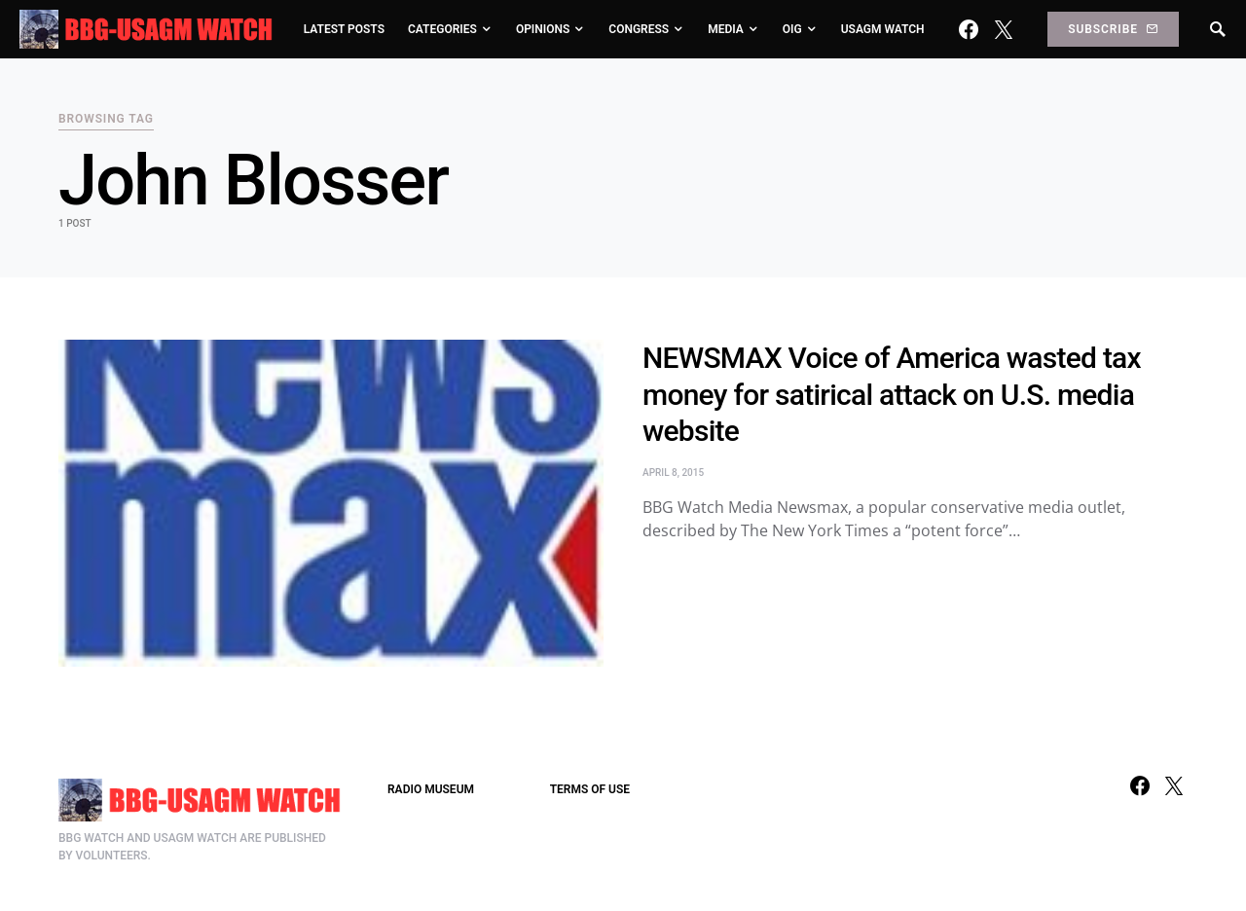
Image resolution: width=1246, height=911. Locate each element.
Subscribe (1112, 29)
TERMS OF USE (590, 789)
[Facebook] (968, 29)
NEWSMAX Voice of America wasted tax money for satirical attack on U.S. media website (891, 394)
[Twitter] (1003, 29)
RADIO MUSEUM (430, 789)
